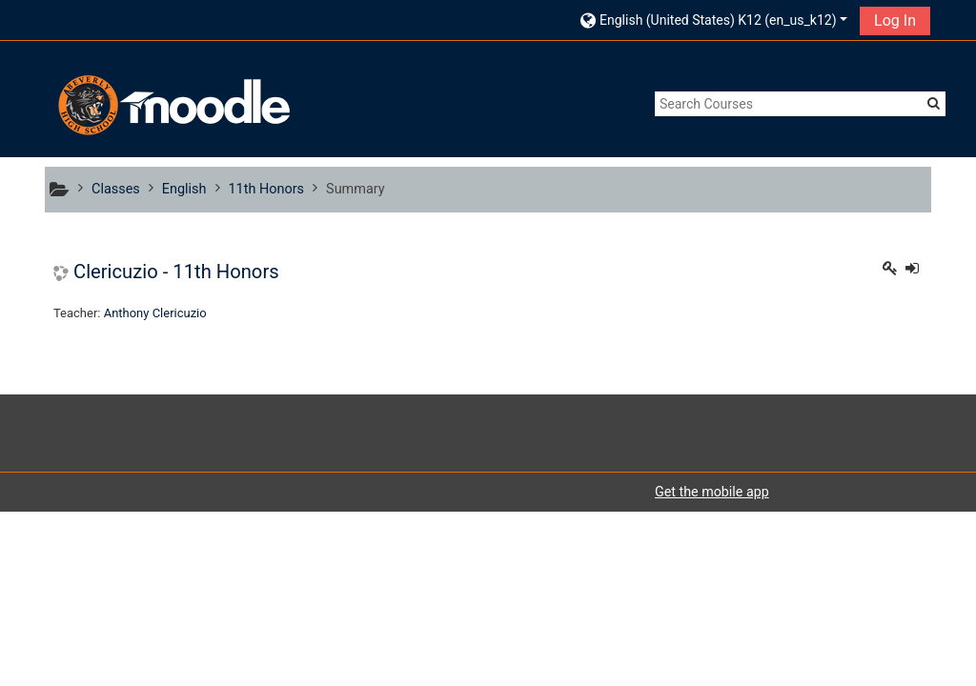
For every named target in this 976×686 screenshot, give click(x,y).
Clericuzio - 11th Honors (176, 271)
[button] (714, 19)
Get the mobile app (712, 491)
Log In (895, 20)
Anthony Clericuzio (155, 313)
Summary (355, 189)
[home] (171, 105)
